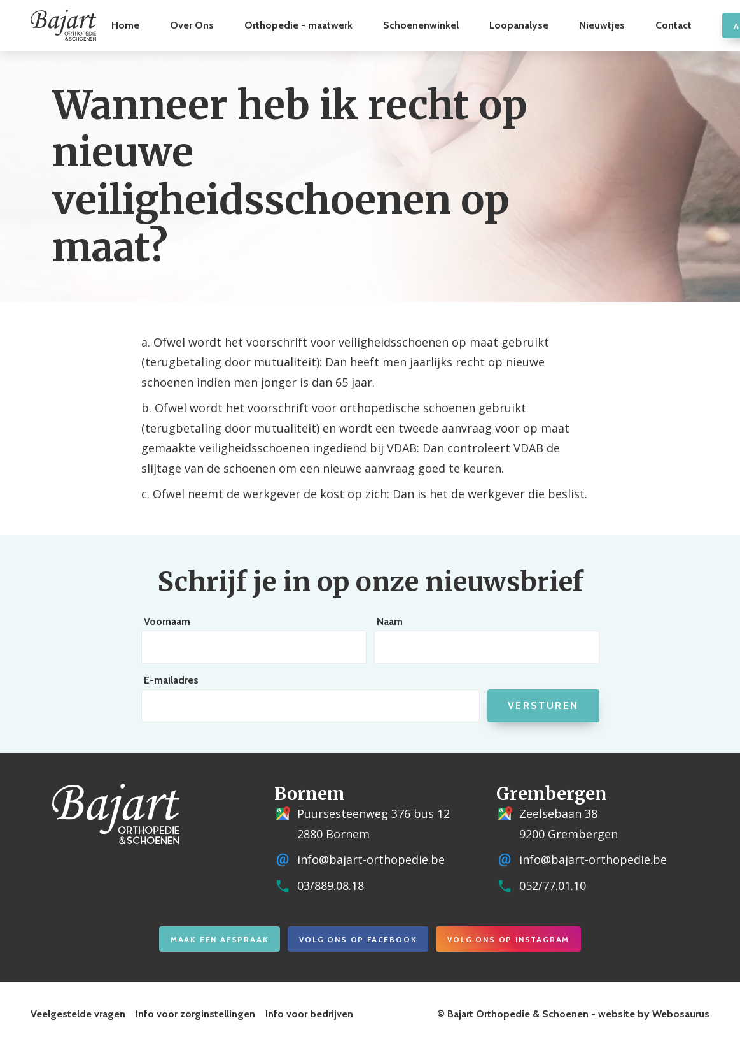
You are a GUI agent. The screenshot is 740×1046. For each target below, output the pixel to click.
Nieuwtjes (602, 25)
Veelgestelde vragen (78, 1014)
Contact (673, 25)
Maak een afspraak (220, 939)
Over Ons (192, 25)
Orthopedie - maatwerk (298, 25)
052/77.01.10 (552, 885)
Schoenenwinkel (421, 25)
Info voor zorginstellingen (195, 1014)
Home (125, 25)
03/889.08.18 (330, 885)
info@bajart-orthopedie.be (371, 859)
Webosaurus (680, 1014)
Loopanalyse (518, 25)
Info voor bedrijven (309, 1014)
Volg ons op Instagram (508, 939)
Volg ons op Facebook (358, 939)
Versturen (543, 705)
